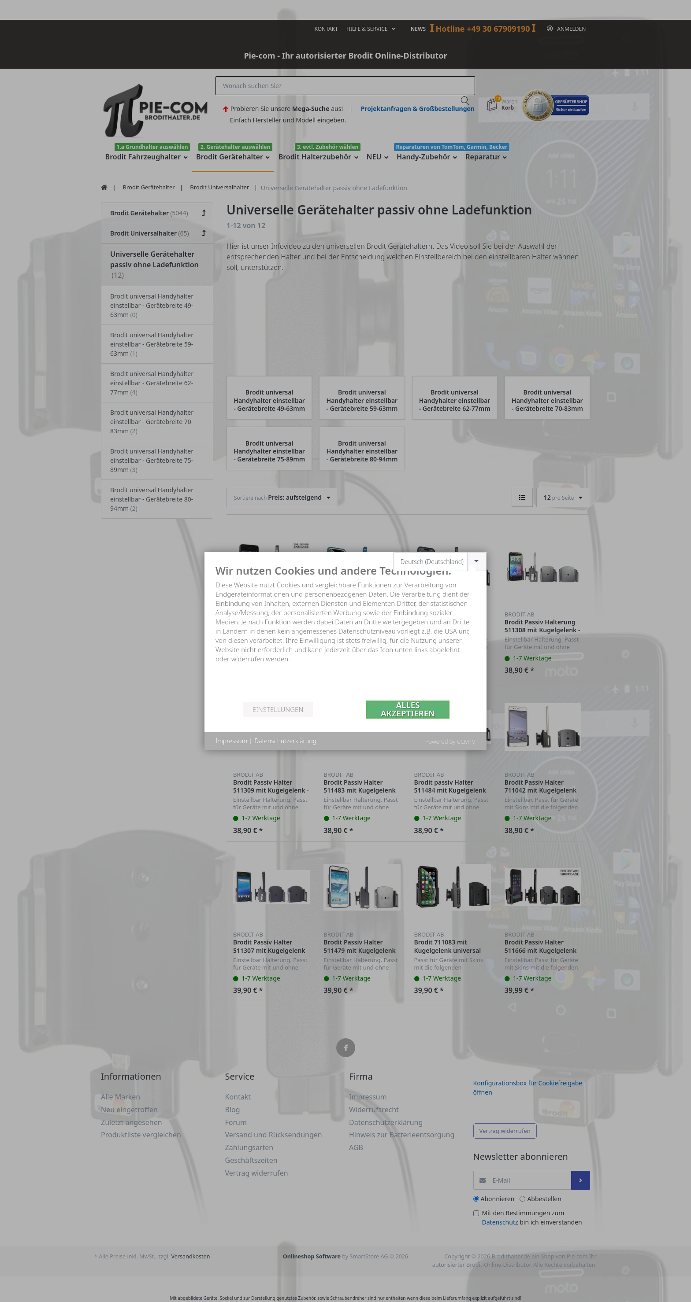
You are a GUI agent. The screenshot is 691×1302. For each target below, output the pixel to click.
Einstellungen (278, 709)
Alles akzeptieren (408, 710)
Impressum (231, 741)
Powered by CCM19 (450, 741)
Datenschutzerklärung (285, 741)
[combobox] (440, 561)
